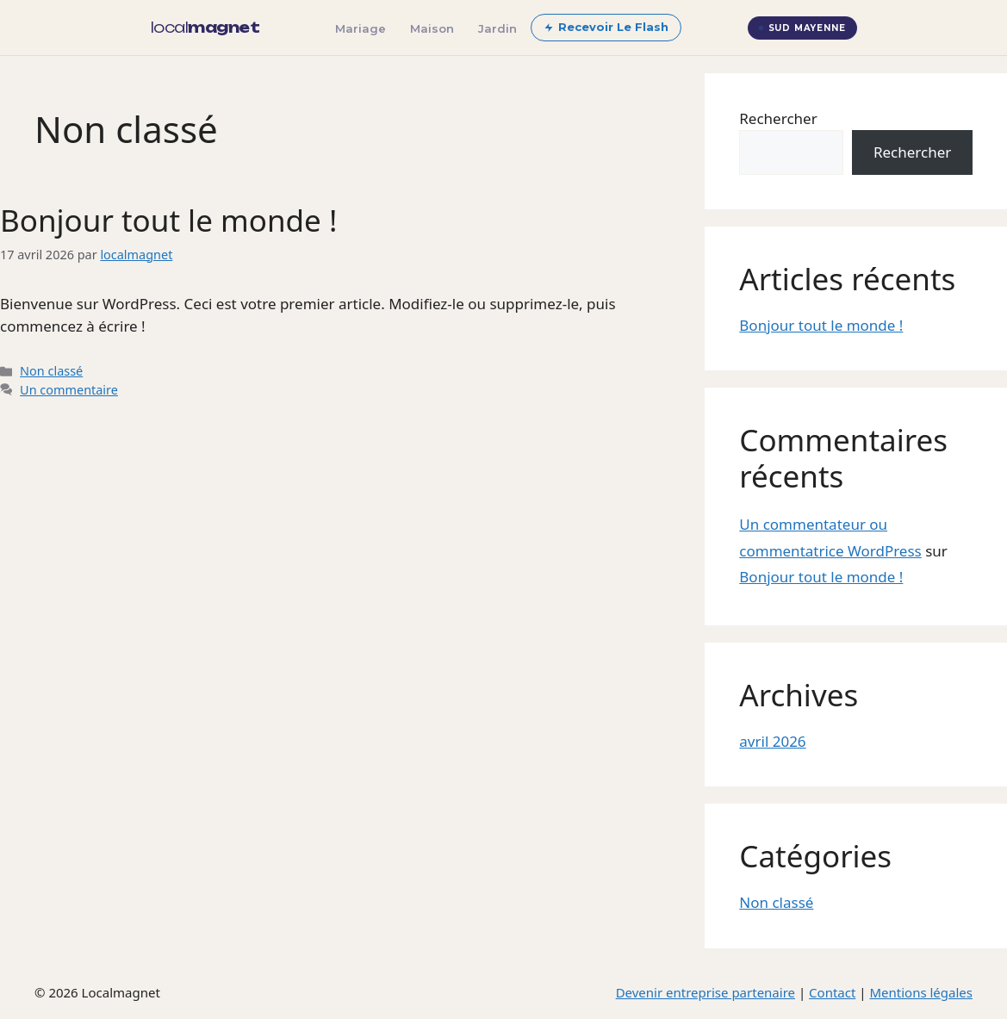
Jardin (497, 28)
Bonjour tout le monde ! (168, 220)
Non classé (51, 371)
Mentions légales (921, 992)
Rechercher (778, 118)
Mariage (360, 28)
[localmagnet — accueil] (205, 27)
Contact (832, 992)
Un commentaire (69, 390)
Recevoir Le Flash (606, 27)
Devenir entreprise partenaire (705, 992)
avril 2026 (772, 741)
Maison (432, 28)
